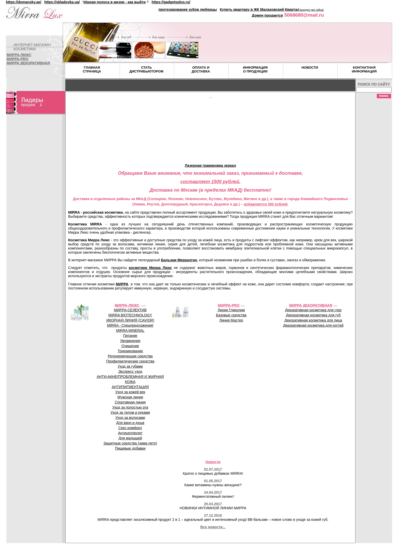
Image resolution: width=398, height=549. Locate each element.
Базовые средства (231, 315)
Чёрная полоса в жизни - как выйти (114, 2)
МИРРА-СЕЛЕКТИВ (130, 310)
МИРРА (122, 284)
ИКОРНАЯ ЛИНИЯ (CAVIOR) (130, 320)
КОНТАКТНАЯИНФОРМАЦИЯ (364, 69)
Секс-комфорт (130, 428)
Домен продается (267, 15)
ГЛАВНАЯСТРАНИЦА (92, 69)
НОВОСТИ (309, 67)
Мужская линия (130, 397)
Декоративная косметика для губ (313, 315)
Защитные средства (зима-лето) (130, 443)
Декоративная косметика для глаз (313, 310)
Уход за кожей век (130, 392)
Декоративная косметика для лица (313, 320)
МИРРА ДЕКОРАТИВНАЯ (28, 63)
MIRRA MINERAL (130, 330)
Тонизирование (130, 351)
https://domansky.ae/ (23, 2)
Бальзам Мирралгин (179, 260)
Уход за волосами (130, 418)
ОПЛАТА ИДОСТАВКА (201, 69)
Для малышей (130, 438)
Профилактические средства (130, 361)
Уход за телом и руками (130, 412)
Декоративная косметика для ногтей (313, 325)
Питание (130, 336)
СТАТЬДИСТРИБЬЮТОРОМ (146, 69)
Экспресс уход (130, 371)
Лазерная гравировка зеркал (210, 165)
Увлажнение (130, 341)
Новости (213, 462)
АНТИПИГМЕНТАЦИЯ (130, 387)
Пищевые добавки (130, 448)
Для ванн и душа (130, 423)
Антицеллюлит (130, 433)
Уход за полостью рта (130, 407)
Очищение (130, 346)
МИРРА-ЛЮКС (19, 55)
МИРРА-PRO (17, 59)
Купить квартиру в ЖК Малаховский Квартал (259, 9)
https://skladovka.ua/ (62, 2)
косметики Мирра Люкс (150, 268)
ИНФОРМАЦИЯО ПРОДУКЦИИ (255, 69)
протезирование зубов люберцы (188, 9)
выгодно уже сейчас (311, 9)
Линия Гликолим (231, 310)
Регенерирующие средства (130, 356)
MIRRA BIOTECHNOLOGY (130, 315)
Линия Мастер (231, 320)
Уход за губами (130, 366)
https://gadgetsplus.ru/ (171, 2)
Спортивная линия (130, 402)
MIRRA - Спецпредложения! (130, 325)
